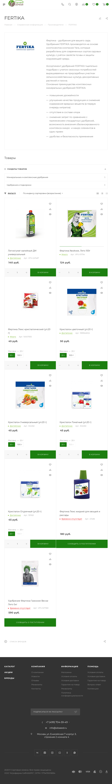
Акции (8, 672)
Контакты (36, 688)
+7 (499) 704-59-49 (57, 722)
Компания (38, 666)
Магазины (66, 672)
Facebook (45, 753)
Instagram (52, 753)
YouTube (60, 753)
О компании (37, 672)
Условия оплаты (69, 676)
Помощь (93, 666)
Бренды (9, 678)
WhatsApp (74, 753)
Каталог (9, 666)
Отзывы (35, 680)
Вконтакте (37, 753)
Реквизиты (36, 684)
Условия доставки (70, 680)
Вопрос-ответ (94, 684)
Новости (35, 676)
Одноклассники (67, 753)
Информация (69, 666)
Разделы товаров (17, 169)
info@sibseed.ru (58, 728)
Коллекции (93, 688)
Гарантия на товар (70, 684)
